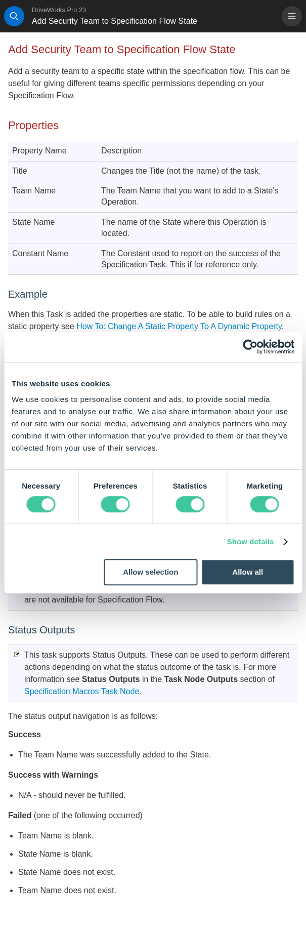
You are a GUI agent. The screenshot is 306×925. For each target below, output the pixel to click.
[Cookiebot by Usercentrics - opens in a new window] (250, 346)
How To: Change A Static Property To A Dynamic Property (178, 326)
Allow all (247, 572)
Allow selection (150, 572)
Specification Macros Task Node (81, 691)
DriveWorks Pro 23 (59, 10)
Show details (250, 541)
